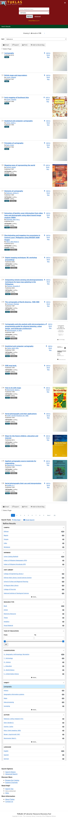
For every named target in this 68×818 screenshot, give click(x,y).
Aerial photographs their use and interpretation (23, 483)
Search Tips (9, 789)
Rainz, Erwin (10, 145)
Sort (2, 39)
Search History (10, 772)
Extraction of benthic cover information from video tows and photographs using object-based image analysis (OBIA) (23, 215)
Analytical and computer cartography (18, 121)
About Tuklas (10, 799)
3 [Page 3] (20, 515)
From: (6, 635)
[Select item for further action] (2, 53)
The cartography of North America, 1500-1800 (22, 302)
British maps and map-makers (15, 75)
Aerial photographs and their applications (21, 414)
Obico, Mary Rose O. (12, 242)
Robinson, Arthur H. (12, 193)
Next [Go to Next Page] (49, 515)
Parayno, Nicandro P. (13, 286)
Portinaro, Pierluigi (13, 304)
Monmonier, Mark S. (13, 390)
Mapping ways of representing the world (19, 165)
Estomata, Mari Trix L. (13, 219)
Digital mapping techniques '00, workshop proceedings (21, 258)
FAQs (7, 793)
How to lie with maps (13, 388)
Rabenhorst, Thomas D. (14, 465)
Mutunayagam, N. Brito (14, 330)
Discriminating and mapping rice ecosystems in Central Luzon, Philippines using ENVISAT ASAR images (22, 237)
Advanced (38, 16)
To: (35, 635)
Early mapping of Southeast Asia (16, 97)
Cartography (9, 53)
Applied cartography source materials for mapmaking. (20, 462)
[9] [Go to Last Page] (54, 515)
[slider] (5, 641)
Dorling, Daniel (11, 167)
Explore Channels (11, 782)
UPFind (5, 2)
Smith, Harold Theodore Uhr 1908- (18, 416)
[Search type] (34, 12)
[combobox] (34, 9)
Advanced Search (11, 774)
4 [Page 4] (24, 515)
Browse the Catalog (12, 780)
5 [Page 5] (28, 515)
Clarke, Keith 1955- (13, 348)
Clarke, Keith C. (11, 123)
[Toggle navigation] (65, 3)
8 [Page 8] (39, 515)
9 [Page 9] (43, 515)
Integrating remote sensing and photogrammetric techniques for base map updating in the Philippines (24, 282)
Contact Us (9, 801)
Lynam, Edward (11, 77)
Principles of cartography (13, 143)
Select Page (7, 49)
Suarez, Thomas (11, 99)
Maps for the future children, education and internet (21, 437)
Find (29, 16)
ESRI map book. (11, 366)
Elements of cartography (13, 191)
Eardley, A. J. (11, 485)
